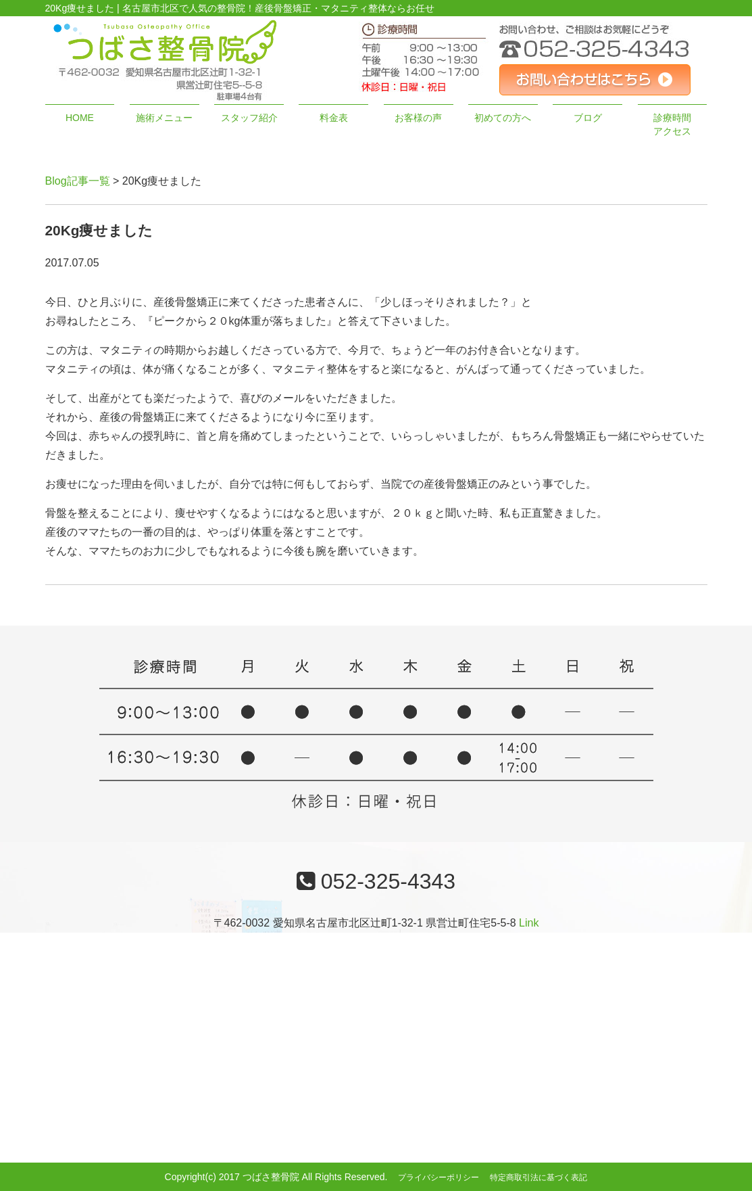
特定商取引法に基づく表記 (538, 1177)
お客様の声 (418, 117)
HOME (80, 117)
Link (528, 923)
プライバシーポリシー (438, 1177)
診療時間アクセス (672, 124)
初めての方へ (502, 117)
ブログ (588, 117)
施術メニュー (164, 117)
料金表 (334, 117)
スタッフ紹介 (249, 117)
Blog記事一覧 (77, 181)
